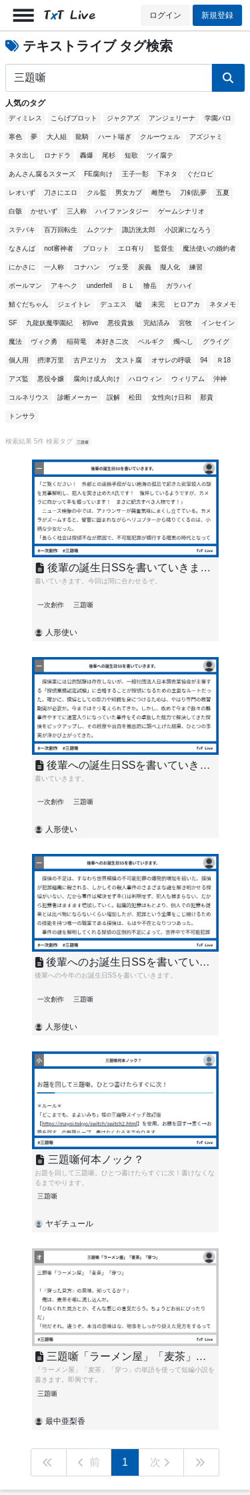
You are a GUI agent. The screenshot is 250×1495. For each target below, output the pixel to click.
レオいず (22, 192)
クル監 (97, 192)
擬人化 (170, 267)
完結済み (156, 323)
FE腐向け (98, 174)
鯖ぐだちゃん (29, 304)
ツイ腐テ (160, 155)
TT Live (69, 15)
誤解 (113, 397)
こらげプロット (74, 118)
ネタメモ (222, 304)
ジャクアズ (123, 118)
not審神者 (58, 248)
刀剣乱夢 (193, 192)
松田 (135, 397)
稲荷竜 (77, 341)
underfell (99, 285)
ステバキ (22, 229)
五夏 (222, 192)
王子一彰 (135, 174)
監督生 (164, 248)
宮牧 (185, 323)
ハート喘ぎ (114, 136)
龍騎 (82, 136)
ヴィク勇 (44, 341)
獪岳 (150, 285)
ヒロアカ (186, 304)
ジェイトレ (74, 304)
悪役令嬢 (50, 378)
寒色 (15, 136)
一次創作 (50, 605)
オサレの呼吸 (171, 360)
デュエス (113, 304)
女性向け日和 (171, 397)
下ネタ (167, 174)
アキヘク (64, 285)
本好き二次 (112, 341)
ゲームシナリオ (181, 211)
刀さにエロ (60, 192)
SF (13, 323)
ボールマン (25, 285)
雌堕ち (161, 192)
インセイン (218, 323)
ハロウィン (145, 378)
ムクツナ (100, 229)
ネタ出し (22, 155)
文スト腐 (128, 360)
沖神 (220, 378)
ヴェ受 (119, 267)
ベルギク (151, 341)
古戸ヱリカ (90, 360)
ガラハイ (179, 285)
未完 (158, 304)
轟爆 (86, 155)
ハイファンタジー (122, 211)
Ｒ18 (224, 360)
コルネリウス (29, 397)
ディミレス (25, 118)
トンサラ (22, 416)
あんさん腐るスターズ (42, 174)
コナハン (86, 267)
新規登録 (217, 15)
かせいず (44, 211)
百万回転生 (60, 229)
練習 (196, 267)
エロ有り (131, 248)
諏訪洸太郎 (138, 229)
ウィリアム (188, 378)
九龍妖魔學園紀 (49, 323)
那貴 (206, 397)
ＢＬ (128, 285)
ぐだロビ (200, 174)
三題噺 (83, 442)
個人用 (19, 360)
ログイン (165, 15)
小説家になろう (188, 229)
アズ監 (19, 378)
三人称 (77, 211)
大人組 (57, 136)
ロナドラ (57, 155)
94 (203, 360)
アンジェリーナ (172, 118)
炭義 (144, 267)
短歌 (131, 155)
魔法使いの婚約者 (209, 248)
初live (90, 323)
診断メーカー (77, 397)
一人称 (54, 267)
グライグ (216, 341)
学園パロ (218, 118)
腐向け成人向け (96, 378)
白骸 (15, 211)
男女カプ (128, 192)
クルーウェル (160, 136)
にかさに (22, 267)
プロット (96, 248)
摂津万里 (50, 360)
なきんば (22, 248)
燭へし (183, 341)
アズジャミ (206, 136)
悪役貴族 (120, 323)
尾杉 (108, 155)
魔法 (15, 341)
